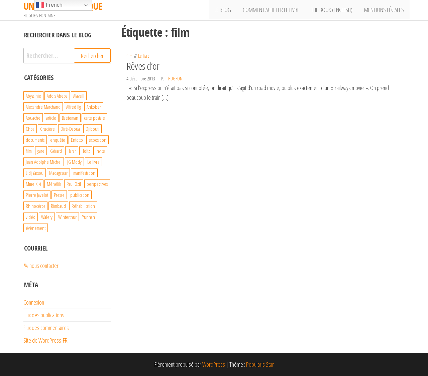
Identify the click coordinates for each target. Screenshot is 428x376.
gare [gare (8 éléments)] (40, 150)
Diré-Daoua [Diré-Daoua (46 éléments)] (70, 128)
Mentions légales (385, 10)
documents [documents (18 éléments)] (35, 139)
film (129, 56)
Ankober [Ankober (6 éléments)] (94, 106)
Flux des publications (43, 315)
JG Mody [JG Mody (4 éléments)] (74, 161)
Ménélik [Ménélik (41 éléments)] (54, 183)
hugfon (175, 78)
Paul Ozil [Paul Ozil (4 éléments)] (74, 183)
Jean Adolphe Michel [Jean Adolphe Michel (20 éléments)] (44, 161)
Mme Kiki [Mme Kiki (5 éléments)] (33, 183)
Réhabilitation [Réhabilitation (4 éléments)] (83, 206)
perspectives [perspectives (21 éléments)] (97, 183)
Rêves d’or (142, 66)
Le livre (143, 56)
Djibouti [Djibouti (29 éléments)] (92, 128)
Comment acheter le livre (274, 10)
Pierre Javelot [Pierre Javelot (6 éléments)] (37, 195)
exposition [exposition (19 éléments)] (97, 139)
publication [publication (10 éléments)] (79, 195)
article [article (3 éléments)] (51, 117)
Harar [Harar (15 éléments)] (72, 150)
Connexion (33, 302)
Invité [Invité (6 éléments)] (100, 150)
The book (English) (334, 10)
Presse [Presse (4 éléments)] (59, 195)
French (49, 5)
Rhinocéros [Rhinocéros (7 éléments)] (35, 206)
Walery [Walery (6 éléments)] (46, 217)
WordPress (213, 364)
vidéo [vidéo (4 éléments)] (30, 217)
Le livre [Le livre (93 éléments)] (93, 161)
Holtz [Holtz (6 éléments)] (86, 150)
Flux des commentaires (46, 328)
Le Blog (228, 10)
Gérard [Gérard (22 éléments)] (56, 150)
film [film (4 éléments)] (29, 150)
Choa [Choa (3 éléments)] (30, 128)
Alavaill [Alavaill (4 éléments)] (78, 95)
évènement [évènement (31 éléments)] (35, 228)
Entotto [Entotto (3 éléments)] (77, 139)
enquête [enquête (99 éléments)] (57, 139)
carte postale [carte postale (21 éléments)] (94, 117)
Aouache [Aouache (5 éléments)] (33, 117)
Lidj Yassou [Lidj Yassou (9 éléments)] (34, 172)
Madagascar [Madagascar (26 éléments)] (58, 172)
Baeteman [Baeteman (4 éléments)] (70, 117)
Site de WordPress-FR (45, 340)
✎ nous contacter (41, 266)
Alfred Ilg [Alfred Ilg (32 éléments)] (73, 106)
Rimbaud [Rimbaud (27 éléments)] (58, 206)
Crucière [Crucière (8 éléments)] (47, 128)
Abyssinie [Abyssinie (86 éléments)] (33, 95)
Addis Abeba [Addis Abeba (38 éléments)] (57, 95)
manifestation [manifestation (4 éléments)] (84, 172)
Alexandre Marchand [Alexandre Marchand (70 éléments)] (43, 106)
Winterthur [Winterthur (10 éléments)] (67, 217)
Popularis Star (260, 364)
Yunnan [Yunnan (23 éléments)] (88, 217)
